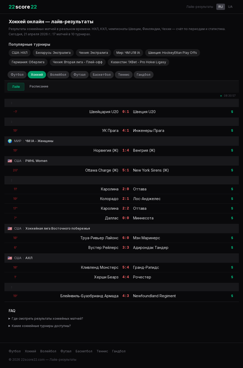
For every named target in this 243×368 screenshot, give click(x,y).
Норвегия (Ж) (106, 150)
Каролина (109, 189)
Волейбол (58, 75)
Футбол (17, 75)
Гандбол (143, 75)
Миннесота (143, 218)
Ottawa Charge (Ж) (101, 170)
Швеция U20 (144, 111)
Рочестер (142, 277)
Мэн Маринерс (146, 238)
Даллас (111, 218)
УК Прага (110, 130)
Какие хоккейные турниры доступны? (41, 326)
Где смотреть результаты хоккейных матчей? (47, 318)
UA (230, 7)
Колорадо (109, 198)
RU (220, 7)
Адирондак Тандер (150, 247)
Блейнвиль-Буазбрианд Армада (89, 296)
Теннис (123, 75)
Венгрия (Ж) (144, 150)
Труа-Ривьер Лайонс (99, 238)
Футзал (80, 75)
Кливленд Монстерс (99, 267)
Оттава (139, 189)
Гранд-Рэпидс (146, 267)
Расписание (39, 86)
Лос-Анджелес (147, 198)
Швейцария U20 (103, 111)
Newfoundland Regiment (154, 296)
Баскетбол (102, 75)
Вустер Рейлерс (103, 247)
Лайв (16, 87)
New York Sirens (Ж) (151, 170)
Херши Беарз (106, 277)
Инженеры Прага (148, 130)
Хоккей (37, 75)
